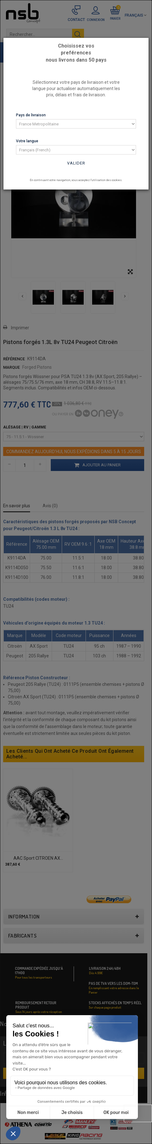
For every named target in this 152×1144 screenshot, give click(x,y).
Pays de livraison (31, 115)
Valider (76, 163)
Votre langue (27, 141)
